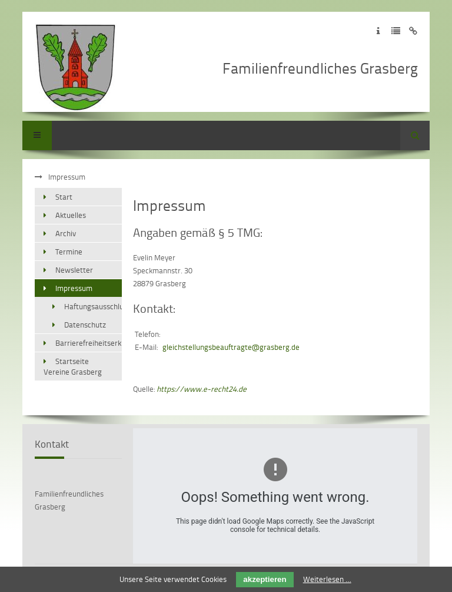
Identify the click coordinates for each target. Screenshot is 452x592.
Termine (68, 251)
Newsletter (74, 269)
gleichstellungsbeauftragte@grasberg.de (231, 347)
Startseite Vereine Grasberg (73, 366)
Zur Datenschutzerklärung (395, 31)
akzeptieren (264, 579)
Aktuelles (70, 215)
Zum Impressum (378, 31)
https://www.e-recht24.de (202, 388)
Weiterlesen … (327, 579)
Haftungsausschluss (93, 306)
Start (63, 196)
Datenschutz (85, 324)
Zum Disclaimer (413, 31)
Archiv (65, 233)
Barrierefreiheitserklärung (88, 343)
